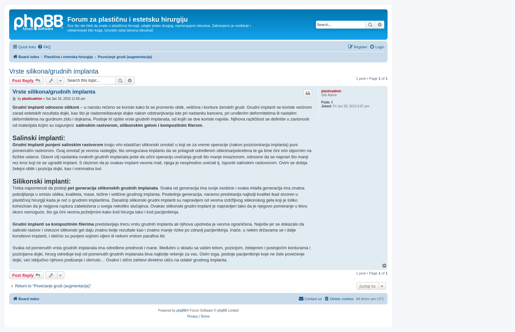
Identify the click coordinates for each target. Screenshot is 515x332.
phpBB (181, 310)
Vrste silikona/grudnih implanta (54, 71)
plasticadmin (331, 91)
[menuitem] (44, 47)
